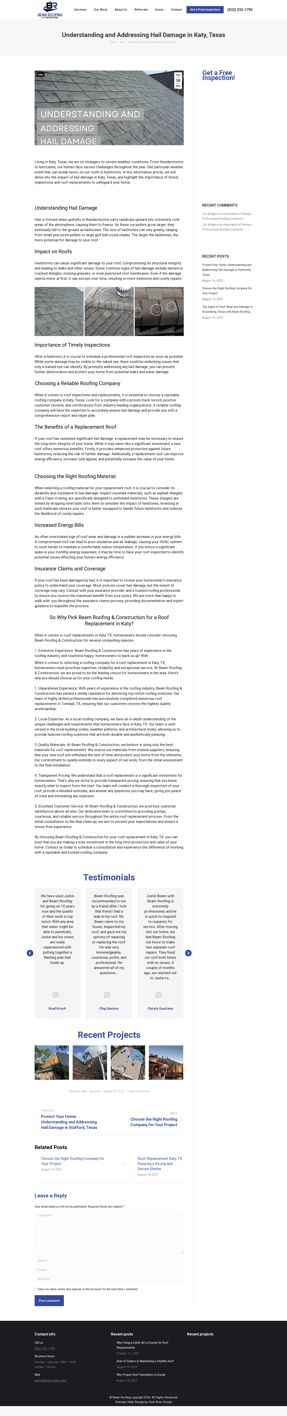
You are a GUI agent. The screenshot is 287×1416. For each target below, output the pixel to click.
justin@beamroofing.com (50, 1380)
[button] (30, 953)
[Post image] (52, 1062)
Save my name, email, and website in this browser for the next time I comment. (88, 1289)
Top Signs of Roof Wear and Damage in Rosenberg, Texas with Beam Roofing (227, 309)
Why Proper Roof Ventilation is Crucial (141, 1374)
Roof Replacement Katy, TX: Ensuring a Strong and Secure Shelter (160, 1163)
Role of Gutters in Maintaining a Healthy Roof (145, 1361)
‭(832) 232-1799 (239, 10)
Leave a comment (138, 1091)
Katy (40, 74)
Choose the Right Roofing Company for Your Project (72, 1161)
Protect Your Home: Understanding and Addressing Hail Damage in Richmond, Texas (226, 269)
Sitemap (120, 1402)
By (95, 1091)
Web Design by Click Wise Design (150, 1402)
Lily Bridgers (210, 214)
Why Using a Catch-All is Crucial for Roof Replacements (142, 1345)
